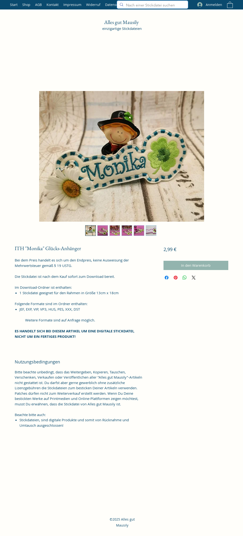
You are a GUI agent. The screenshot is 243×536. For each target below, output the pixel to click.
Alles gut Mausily (122, 22)
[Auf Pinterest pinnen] (175, 277)
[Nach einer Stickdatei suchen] (152, 5)
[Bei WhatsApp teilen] (184, 277)
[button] (230, 4)
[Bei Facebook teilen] (166, 277)
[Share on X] (193, 277)
